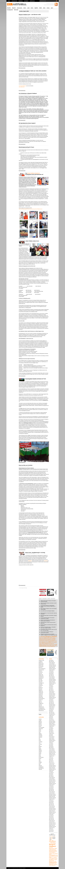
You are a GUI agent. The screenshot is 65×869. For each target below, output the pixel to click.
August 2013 (51, 813)
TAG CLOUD (53, 598)
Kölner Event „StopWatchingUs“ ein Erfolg (35, 552)
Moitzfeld (40, 687)
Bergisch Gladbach (30, 173)
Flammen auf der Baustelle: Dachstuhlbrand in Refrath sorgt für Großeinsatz (48, 620)
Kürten (40, 681)
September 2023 (51, 697)
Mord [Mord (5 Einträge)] (49, 643)
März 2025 (50, 675)
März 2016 (50, 776)
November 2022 (51, 705)
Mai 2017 (50, 759)
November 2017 (51, 752)
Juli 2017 (50, 757)
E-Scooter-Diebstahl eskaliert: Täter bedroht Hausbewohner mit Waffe (47, 618)
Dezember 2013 (51, 808)
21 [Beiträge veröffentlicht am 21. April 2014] (49, 838)
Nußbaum (40, 691)
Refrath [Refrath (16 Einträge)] (44, 645)
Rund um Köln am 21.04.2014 (25, 465)
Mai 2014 (50, 802)
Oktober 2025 (51, 667)
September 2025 (51, 668)
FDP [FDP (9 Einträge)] (49, 639)
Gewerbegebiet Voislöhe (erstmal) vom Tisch (35, 378)
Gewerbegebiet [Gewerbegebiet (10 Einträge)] (51, 641)
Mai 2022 (50, 710)
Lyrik (39, 686)
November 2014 (51, 795)
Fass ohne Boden (41, 668)
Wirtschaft (16, 9)
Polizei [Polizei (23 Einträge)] (41, 645)
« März (50, 840)
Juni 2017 (50, 758)
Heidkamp (40, 675)
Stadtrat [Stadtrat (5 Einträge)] (53, 645)
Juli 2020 (50, 727)
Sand (39, 759)
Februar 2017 (51, 763)
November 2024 (51, 680)
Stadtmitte (40, 765)
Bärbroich (40, 662)
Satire (44, 7)
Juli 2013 (50, 814)
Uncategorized (10, 9)
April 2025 (50, 674)
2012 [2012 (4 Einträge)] (40, 636)
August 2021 (51, 715)
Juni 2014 (50, 801)
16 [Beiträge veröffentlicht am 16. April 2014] (51, 837)
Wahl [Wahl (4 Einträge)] (54, 646)
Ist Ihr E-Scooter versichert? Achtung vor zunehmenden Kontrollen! (47, 632)
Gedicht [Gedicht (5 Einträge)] (50, 854)
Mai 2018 (50, 745)
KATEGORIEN (41, 658)
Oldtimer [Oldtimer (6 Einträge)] (40, 644)
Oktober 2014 (51, 796)
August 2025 (51, 669)
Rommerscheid (41, 698)
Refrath (40, 697)
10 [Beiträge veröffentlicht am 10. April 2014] (52, 836)
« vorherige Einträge (23, 587)
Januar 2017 (51, 764)
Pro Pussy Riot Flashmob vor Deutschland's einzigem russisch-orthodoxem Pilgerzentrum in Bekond (48, 606)
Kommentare (44, 598)
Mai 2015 (50, 788)
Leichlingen (40, 741)
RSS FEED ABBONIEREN (50, 3)
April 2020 (50, 730)
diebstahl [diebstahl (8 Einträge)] (53, 638)
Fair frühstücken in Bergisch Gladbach (28, 93)
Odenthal (40, 692)
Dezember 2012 (51, 822)
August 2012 (51, 827)
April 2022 (50, 711)
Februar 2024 (51, 691)
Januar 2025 (51, 678)
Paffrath (40, 753)
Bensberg (40, 663)
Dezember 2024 (51, 679)
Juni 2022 (50, 709)
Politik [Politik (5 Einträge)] (56, 644)
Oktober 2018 (51, 739)
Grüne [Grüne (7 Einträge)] (57, 855)
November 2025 (51, 666)
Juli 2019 (50, 734)
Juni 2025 (50, 672)
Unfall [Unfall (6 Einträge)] (56, 645)
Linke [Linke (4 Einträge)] (52, 642)
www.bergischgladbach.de (22, 85)
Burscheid (40, 666)
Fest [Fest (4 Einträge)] (54, 852)
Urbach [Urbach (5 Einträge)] (40, 646)
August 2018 (51, 741)
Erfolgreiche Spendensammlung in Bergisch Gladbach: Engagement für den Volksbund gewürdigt (49, 634)
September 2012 (51, 826)
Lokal (28, 7)
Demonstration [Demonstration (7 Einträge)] (49, 638)
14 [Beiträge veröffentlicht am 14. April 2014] (49, 837)
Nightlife (36, 7)
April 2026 (50, 660)
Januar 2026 (51, 663)
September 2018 (51, 740)
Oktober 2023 (51, 696)
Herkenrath (40, 735)
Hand (39, 673)
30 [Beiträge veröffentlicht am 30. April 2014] (51, 839)
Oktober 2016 (51, 767)
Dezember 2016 (51, 765)
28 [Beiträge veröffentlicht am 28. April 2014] (49, 839)
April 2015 (50, 789)
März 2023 (50, 703)
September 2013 (51, 812)
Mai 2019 (50, 735)
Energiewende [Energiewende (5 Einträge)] (55, 851)
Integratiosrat (37, 173)
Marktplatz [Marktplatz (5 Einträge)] (46, 643)
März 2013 (50, 819)
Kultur (24, 7)
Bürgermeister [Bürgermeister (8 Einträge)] (47, 637)
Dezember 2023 (51, 693)
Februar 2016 (51, 777)
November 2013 (51, 809)
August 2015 (51, 784)
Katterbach (40, 678)
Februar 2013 (51, 820)
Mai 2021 (50, 717)
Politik (40, 7)
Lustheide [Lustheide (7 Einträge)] (55, 642)
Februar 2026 (51, 662)
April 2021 (50, 718)
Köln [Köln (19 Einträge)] (50, 642)
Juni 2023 (50, 699)
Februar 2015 (51, 791)
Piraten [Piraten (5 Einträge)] (47, 644)
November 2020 (51, 722)
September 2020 (51, 724)
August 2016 (51, 770)
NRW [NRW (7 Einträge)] (51, 643)
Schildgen (40, 703)
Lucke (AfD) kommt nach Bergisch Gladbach (48, 610)
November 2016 (51, 766)
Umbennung (45, 560)
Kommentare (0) (22, 90)
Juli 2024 (50, 685)
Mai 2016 (50, 773)
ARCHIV (50, 658)
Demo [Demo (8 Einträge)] (45, 638)
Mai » (52, 840)
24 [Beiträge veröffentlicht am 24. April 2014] (52, 838)
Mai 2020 (50, 729)
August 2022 (51, 708)
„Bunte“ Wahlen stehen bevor (32, 241)
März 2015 (50, 790)
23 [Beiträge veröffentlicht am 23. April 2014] (51, 838)
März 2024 (50, 690)
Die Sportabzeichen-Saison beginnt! (27, 123)
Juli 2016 (50, 771)
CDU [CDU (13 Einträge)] (51, 637)
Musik (32, 7)
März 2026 (50, 661)
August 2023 (51, 698)
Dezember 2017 (51, 751)
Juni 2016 (50, 772)
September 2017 (51, 754)
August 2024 (51, 684)
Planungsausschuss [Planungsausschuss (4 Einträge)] (51, 644)
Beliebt (40, 598)
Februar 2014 (51, 806)
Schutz (48, 7)
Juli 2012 (50, 828)
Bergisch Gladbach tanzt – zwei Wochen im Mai (30, 14)
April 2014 (50, 803)
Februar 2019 (51, 736)
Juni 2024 (50, 686)
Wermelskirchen (41, 709)
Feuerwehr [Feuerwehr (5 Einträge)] (50, 853)
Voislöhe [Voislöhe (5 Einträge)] (51, 646)
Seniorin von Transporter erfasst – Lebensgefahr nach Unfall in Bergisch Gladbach (48, 627)
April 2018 (50, 746)
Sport (52, 7)
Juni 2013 (50, 815)
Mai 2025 (50, 673)
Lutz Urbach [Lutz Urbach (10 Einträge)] (41, 643)
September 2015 (51, 783)
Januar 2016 (51, 778)
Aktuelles (9, 7)
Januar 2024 (51, 692)
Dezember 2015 (51, 779)
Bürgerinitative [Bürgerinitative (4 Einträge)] (41, 637)
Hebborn (40, 674)
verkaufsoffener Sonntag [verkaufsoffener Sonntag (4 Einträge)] (46, 646)
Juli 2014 (50, 800)
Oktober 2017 (51, 753)
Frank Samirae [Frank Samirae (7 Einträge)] (55, 853)
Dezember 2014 (51, 794)
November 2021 (51, 714)
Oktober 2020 (51, 723)
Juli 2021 (50, 716)
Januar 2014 (51, 807)
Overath (40, 693)
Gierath (40, 729)
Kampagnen (30, 560)
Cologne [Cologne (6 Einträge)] (53, 637)
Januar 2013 (51, 821)
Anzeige (40, 661)
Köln (39, 679)
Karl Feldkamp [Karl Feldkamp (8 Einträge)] (42, 642)
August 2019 (51, 733)
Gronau (40, 672)
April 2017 (50, 760)
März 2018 (50, 747)
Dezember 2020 (51, 721)
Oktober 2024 (51, 681)
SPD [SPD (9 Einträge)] (51, 645)
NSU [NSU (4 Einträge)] (53, 643)
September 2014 (51, 797)
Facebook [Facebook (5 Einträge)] (50, 852)
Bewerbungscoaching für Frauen (26, 147)
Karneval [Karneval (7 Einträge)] (46, 642)
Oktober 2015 (51, 782)
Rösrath (40, 699)
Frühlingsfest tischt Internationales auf (34, 174)
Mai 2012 (50, 831)
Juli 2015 (50, 785)
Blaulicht (14, 7)
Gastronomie (19, 7)
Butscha (40, 667)
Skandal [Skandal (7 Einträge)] (47, 645)
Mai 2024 (50, 687)
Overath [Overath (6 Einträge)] (44, 644)
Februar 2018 (51, 748)
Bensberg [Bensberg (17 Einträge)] (43, 636)
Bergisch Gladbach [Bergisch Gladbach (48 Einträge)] (51, 636)
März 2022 (50, 712)
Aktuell (49, 598)
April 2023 (50, 702)
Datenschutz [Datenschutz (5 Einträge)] (41, 638)
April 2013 (50, 818)
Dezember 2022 (51, 704)
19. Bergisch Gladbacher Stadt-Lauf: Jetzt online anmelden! (32, 70)
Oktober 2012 (51, 825)
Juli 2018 (50, 742)
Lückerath (40, 685)
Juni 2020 (50, 728)
